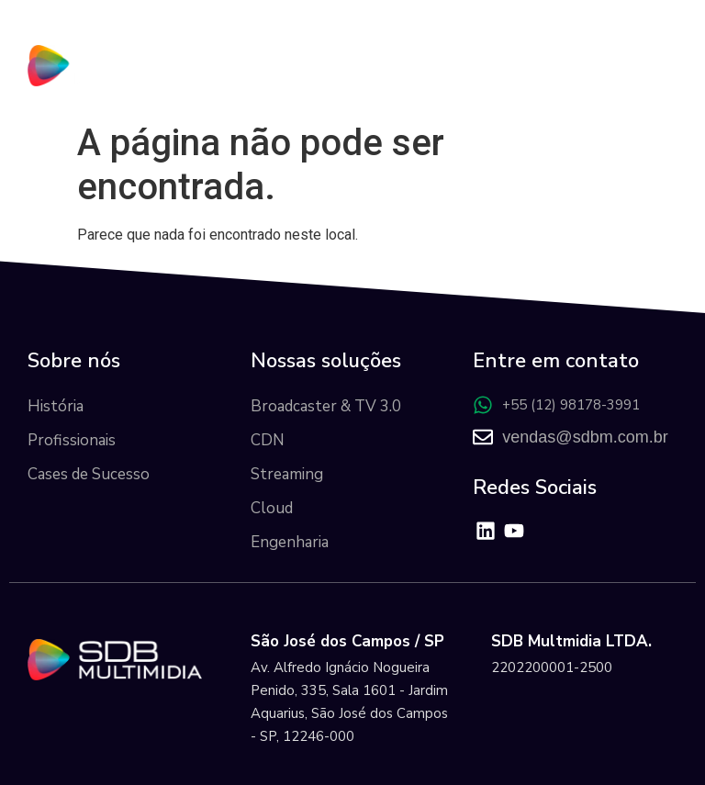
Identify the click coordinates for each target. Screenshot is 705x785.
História (56, 406)
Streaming (287, 474)
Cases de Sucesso (89, 474)
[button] (660, 69)
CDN (268, 440)
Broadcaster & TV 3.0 (326, 406)
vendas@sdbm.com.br (584, 437)
